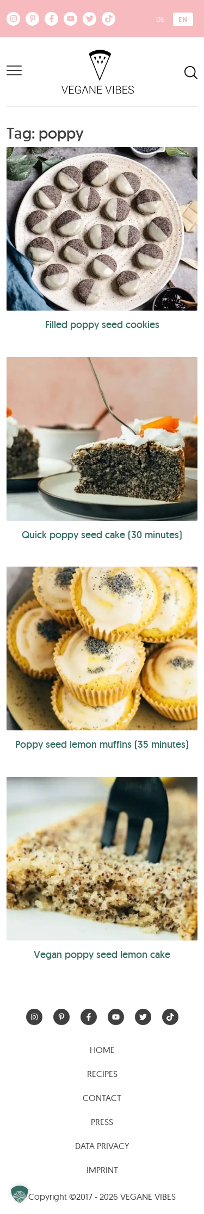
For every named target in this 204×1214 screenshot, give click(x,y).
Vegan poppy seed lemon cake (102, 954)
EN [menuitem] (183, 19)
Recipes (102, 1073)
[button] (19, 1194)
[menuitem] (160, 19)
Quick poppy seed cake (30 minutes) (102, 534)
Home (102, 1049)
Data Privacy (102, 1145)
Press (102, 1121)
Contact (102, 1097)
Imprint (102, 1169)
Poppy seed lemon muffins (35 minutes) (102, 744)
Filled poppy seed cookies (102, 324)
